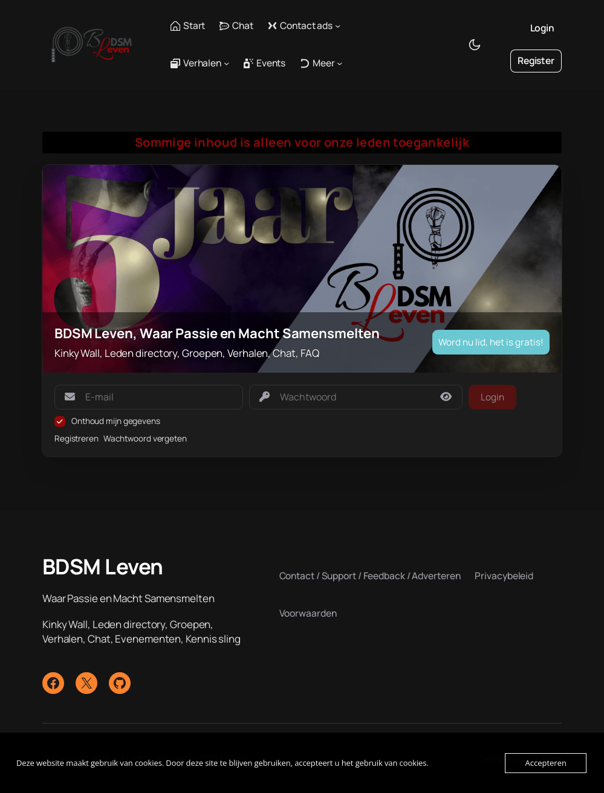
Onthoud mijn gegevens (115, 421)
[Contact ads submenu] (337, 25)
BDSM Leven (102, 566)
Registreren (76, 438)
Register (536, 60)
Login (542, 27)
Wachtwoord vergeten (145, 438)
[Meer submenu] (339, 63)
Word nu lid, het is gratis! (491, 342)
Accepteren (545, 762)
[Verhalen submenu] (226, 63)
